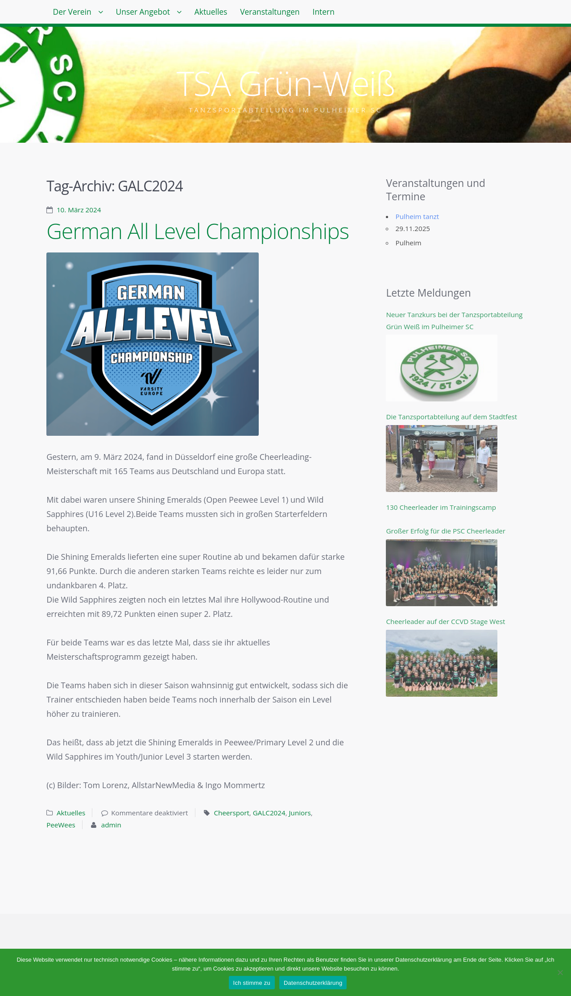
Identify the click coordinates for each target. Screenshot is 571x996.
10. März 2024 (79, 209)
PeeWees (60, 824)
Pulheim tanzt (417, 216)
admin (111, 824)
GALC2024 (269, 812)
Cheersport (231, 812)
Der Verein (75, 13)
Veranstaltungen (294, 13)
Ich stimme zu (251, 982)
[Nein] (559, 972)
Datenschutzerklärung (313, 982)
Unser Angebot (153, 13)
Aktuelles (228, 13)
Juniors (300, 812)
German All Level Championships (197, 230)
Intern (354, 13)
